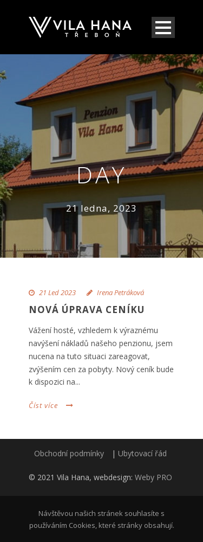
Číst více (51, 405)
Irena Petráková (120, 292)
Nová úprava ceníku (87, 309)
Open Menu (163, 27)
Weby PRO (153, 477)
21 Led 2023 (57, 292)
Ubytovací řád (142, 453)
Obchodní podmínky (69, 453)
